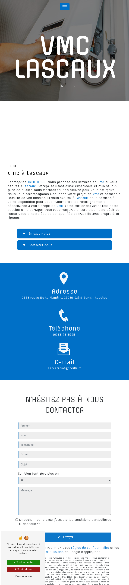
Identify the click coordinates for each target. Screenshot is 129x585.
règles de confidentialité (90, 539)
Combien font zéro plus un (38, 465)
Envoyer (68, 528)
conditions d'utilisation (46, 543)
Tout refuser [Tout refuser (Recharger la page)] (23, 569)
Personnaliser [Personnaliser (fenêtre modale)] (23, 576)
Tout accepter (23, 562)
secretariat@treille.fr (64, 360)
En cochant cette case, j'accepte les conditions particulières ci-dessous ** (65, 513)
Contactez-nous (36, 245)
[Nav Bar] (65, 6)
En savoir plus (35, 234)
